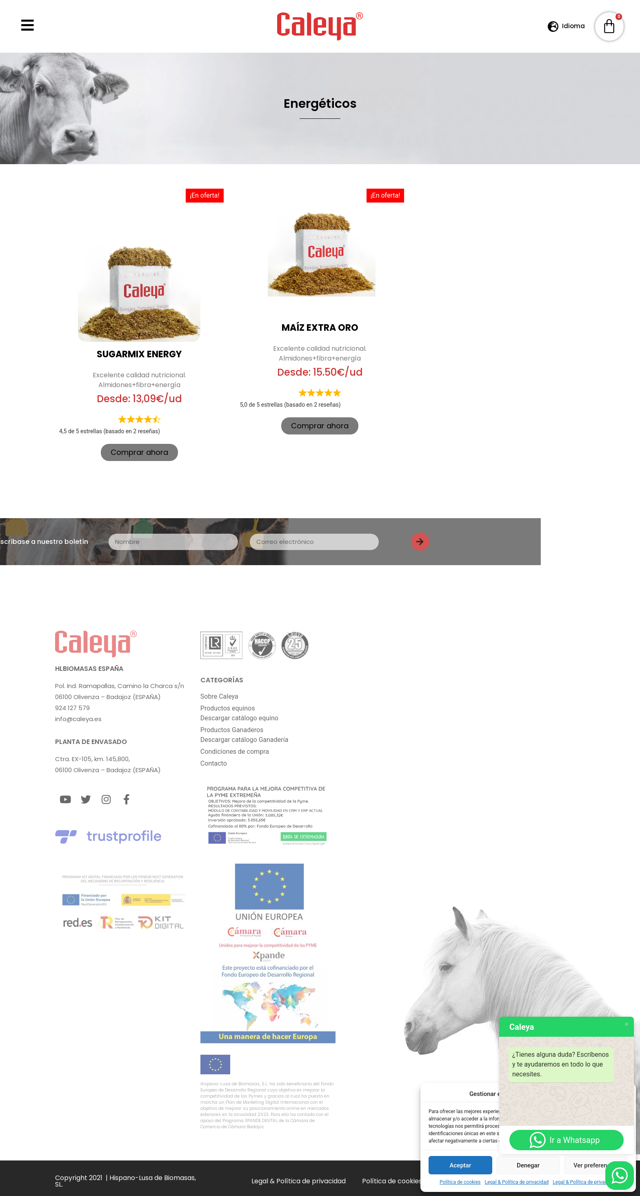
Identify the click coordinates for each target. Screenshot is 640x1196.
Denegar (528, 1165)
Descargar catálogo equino (239, 718)
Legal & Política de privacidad (517, 1182)
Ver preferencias (595, 1165)
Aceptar (460, 1165)
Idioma (573, 26)
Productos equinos (227, 708)
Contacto (213, 763)
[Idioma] (553, 26)
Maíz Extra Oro (320, 327)
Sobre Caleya (219, 696)
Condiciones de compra (234, 751)
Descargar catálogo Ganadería (244, 739)
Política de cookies (460, 1182)
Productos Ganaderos (231, 729)
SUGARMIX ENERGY (139, 354)
